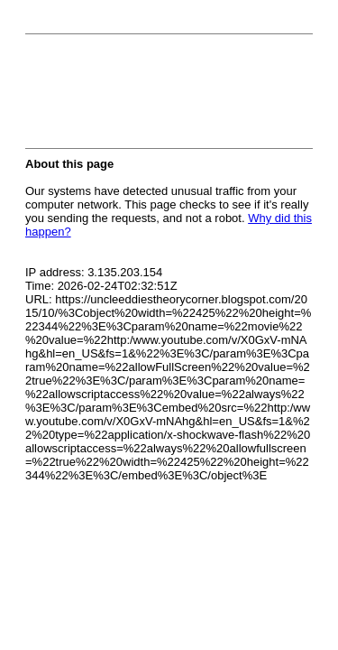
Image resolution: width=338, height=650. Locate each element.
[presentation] (162, 96)
